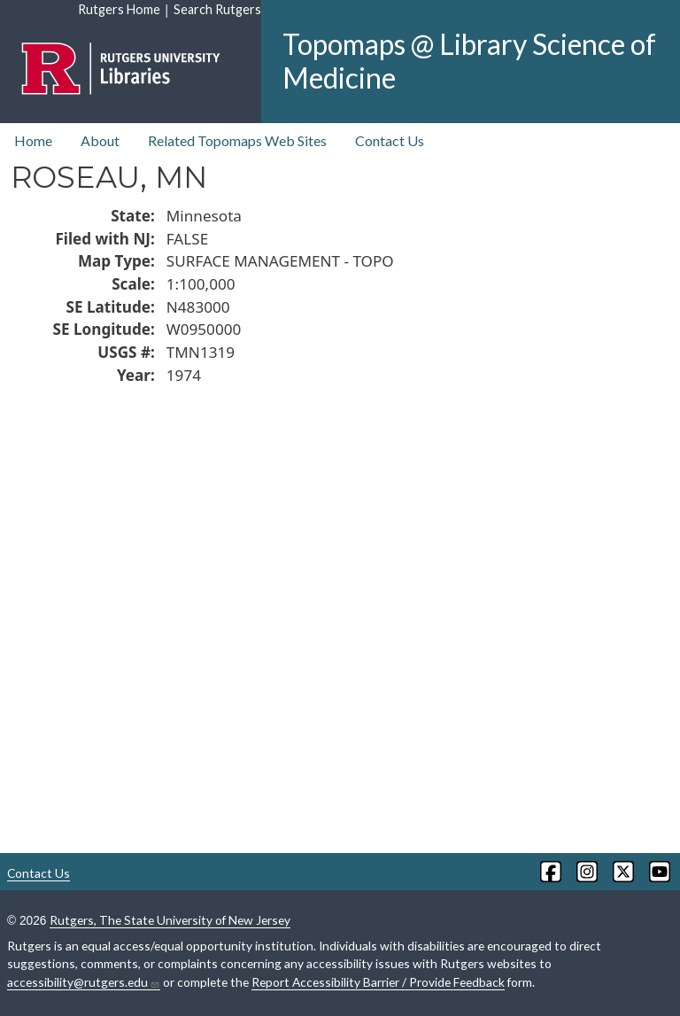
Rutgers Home (119, 9)
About (100, 140)
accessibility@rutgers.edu (83, 982)
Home (33, 140)
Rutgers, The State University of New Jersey (170, 919)
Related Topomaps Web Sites (237, 140)
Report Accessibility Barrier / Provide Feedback (378, 981)
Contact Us (389, 140)
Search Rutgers (217, 9)
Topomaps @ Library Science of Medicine (469, 61)
